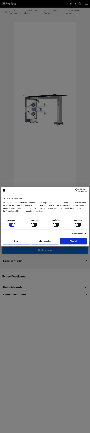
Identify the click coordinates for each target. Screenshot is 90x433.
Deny (16, 241)
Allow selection (45, 241)
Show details (77, 233)
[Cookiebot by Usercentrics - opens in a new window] (77, 190)
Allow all (73, 241)
